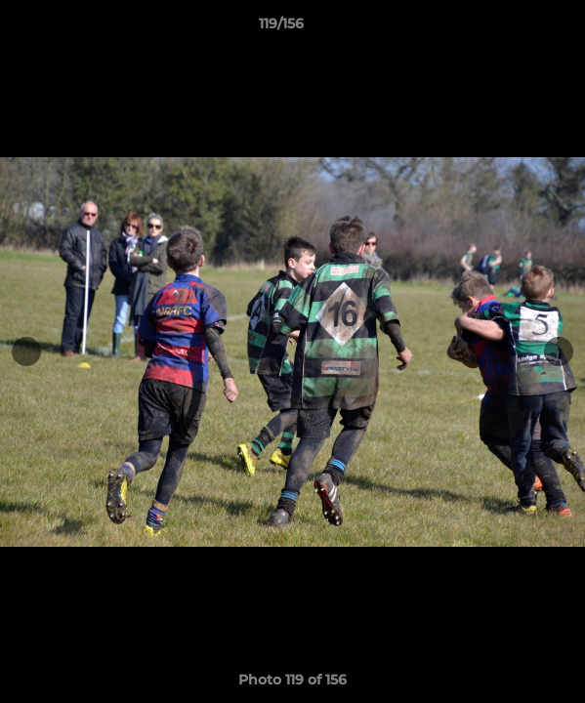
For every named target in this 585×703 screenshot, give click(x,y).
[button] (514, 28)
